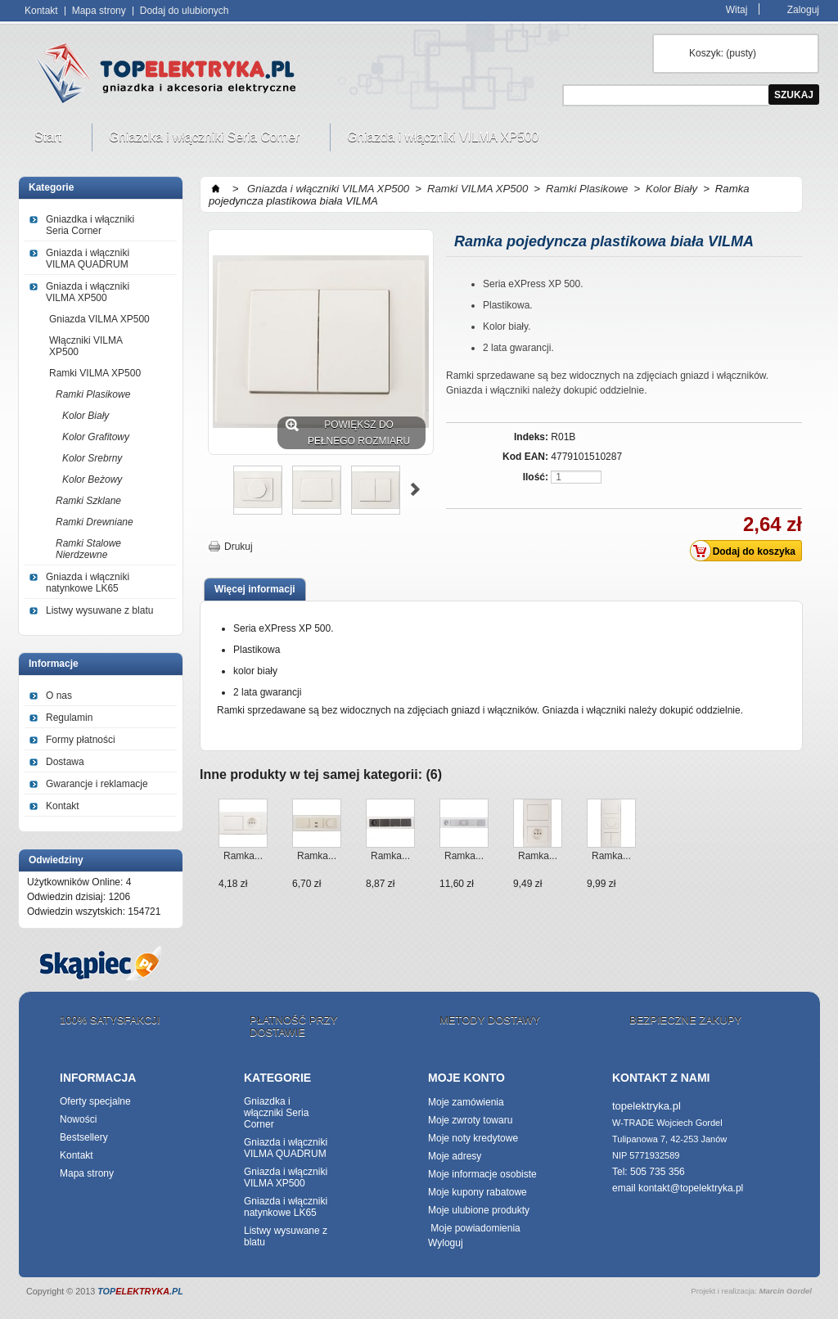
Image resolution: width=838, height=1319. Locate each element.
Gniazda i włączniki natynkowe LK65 (87, 582)
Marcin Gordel (785, 1290)
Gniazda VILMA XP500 (99, 319)
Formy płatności (80, 739)
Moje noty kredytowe (473, 1138)
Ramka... (243, 856)
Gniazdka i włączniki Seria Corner (206, 140)
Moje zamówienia (466, 1102)
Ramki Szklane (88, 500)
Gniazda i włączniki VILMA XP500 (445, 140)
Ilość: (535, 477)
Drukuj (238, 546)
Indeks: (531, 437)
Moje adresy (454, 1156)
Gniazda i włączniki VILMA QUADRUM (87, 258)
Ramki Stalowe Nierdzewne (88, 549)
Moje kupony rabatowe (477, 1192)
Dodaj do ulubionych (184, 10)
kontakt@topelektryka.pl (690, 1188)
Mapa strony (99, 10)
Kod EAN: (525, 456)
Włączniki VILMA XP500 (86, 346)
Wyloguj (445, 1243)
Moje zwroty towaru (470, 1120)
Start (50, 140)
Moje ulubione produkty (478, 1210)
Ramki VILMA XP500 (95, 373)
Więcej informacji (254, 589)
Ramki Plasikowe (93, 394)
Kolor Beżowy (92, 479)
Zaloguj (803, 9)
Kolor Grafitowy (95, 437)
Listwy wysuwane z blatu (99, 610)
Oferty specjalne (95, 1101)
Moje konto (466, 1077)
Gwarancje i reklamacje (97, 784)
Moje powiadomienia (474, 1228)
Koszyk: (722, 53)
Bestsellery (84, 1137)
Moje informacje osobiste (482, 1174)
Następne (415, 489)
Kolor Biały (85, 415)
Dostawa (65, 762)
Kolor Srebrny (92, 458)
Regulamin (69, 717)
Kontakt (41, 10)
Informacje (54, 663)
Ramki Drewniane (94, 522)
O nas (59, 695)
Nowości (78, 1119)
